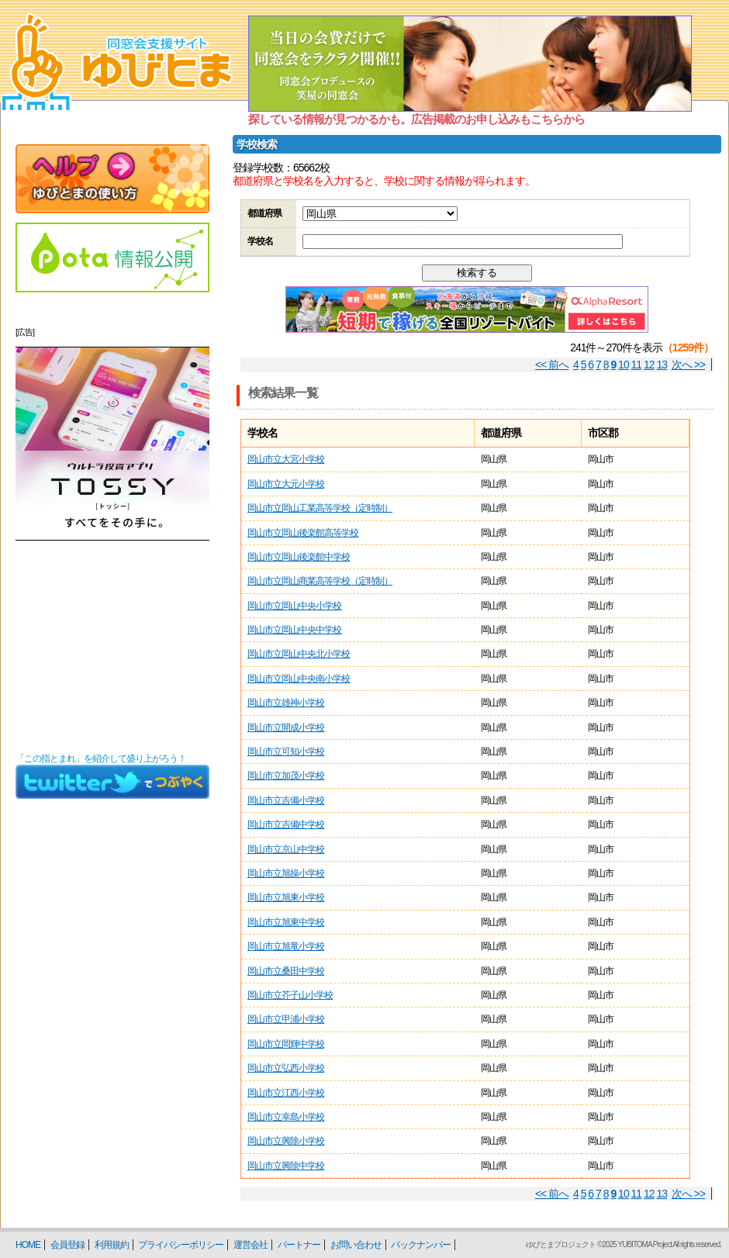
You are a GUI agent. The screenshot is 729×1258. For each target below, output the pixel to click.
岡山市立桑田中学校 (285, 971)
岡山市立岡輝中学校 (285, 1044)
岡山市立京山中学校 (285, 849)
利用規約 (112, 1244)
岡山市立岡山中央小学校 (294, 605)
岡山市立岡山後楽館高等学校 (302, 532)
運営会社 (250, 1244)
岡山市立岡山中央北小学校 (298, 653)
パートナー (299, 1244)
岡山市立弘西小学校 (285, 1068)
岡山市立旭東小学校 (285, 897)
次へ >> (688, 364)
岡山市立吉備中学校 (285, 824)
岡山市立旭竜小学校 (285, 946)
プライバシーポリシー (180, 1244)
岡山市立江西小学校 (285, 1092)
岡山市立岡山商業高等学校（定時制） (319, 580)
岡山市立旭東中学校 (285, 922)
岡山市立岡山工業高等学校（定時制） (319, 508)
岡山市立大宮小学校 (285, 459)
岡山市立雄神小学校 (285, 702)
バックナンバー (421, 1244)
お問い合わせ (356, 1244)
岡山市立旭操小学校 (285, 873)
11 (636, 364)
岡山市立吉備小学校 (285, 800)
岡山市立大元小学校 (285, 484)
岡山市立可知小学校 (285, 751)
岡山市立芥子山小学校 (290, 995)
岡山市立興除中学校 (285, 1165)
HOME (28, 1244)
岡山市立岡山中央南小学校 (298, 678)
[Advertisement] (112, 647)
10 (623, 364)
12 (649, 364)
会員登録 (67, 1244)
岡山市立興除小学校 (285, 1140)
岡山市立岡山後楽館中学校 (298, 556)
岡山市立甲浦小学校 (285, 1019)
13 (662, 364)
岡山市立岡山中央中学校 (294, 629)
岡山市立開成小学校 (285, 727)
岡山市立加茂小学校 (285, 775)
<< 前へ (551, 364)
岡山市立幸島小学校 (285, 1116)
